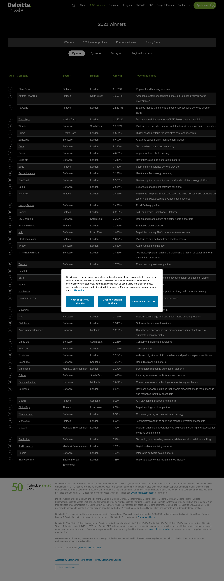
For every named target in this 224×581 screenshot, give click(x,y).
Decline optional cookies (112, 301)
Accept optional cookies (80, 301)
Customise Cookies (144, 301)
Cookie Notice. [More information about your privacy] (77, 290)
